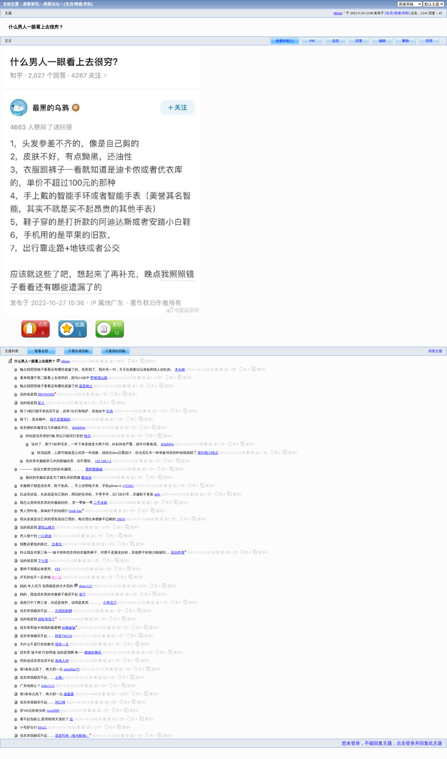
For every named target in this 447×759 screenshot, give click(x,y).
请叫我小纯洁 (208, 453)
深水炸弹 (177, 552)
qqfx (157, 494)
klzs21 (42, 727)
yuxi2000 (52, 711)
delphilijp (78, 428)
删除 (405, 41)
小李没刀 (110, 603)
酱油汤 (86, 478)
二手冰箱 (100, 503)
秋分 (87, 436)
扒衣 (109, 411)
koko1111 (48, 686)
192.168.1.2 (103, 461)
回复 (358, 41)
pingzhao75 (72, 669)
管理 (429, 41)
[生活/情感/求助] (78, 4)
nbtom (338, 13)
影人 (41, 403)
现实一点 (62, 644)
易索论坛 (51, 4)
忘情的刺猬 (63, 611)
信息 (335, 41)
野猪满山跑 (98, 378)
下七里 (43, 561)
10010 (121, 519)
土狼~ (59, 678)
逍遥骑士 (86, 386)
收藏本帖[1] (285, 41)
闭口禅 (60, 702)
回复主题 (435, 351)
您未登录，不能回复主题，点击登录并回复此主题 (392, 743)
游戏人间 (62, 661)
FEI (57, 569)
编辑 (382, 41)
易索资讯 (31, 4)
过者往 (57, 544)
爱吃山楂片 (46, 527)
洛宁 (82, 594)
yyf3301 (128, 486)
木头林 (180, 370)
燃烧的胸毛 (92, 652)
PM (312, 41)
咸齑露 (69, 694)
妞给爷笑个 (46, 619)
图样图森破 (94, 469)
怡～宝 (57, 577)
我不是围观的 (60, 419)
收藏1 (79, 328)
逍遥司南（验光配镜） (72, 736)
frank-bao (75, 511)
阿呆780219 (63, 636)
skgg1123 (85, 586)
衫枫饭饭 (69, 628)
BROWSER (46, 394)
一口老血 (45, 536)
